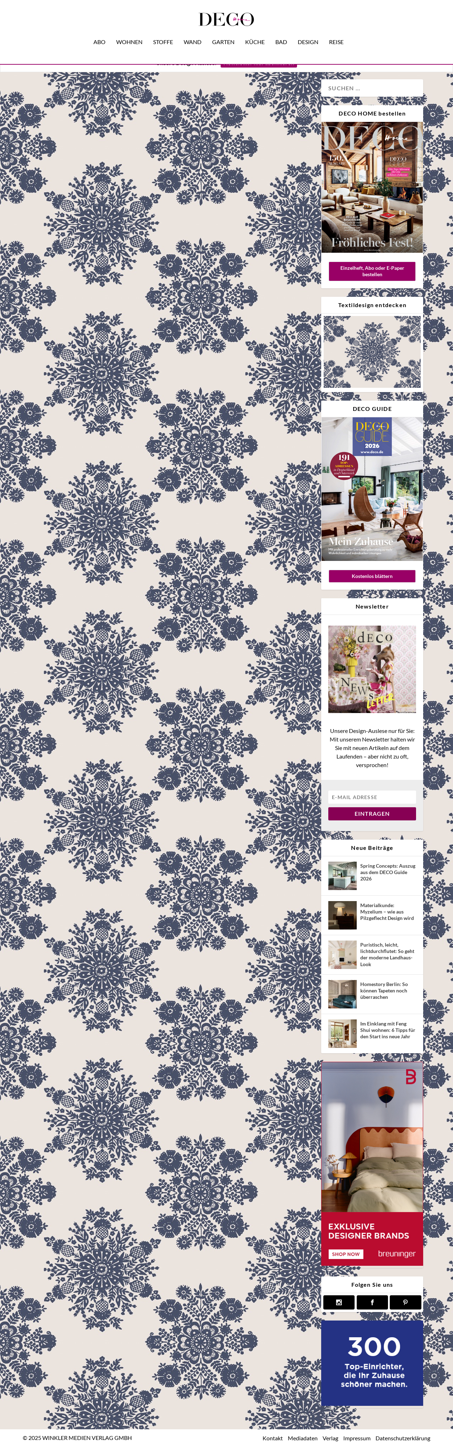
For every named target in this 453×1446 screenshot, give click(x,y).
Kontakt (273, 1438)
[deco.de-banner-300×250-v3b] (372, 1404)
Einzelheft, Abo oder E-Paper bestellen (372, 271)
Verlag (330, 1438)
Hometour (49, 439)
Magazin (100, 439)
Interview (75, 439)
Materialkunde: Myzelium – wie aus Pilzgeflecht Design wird (387, 911)
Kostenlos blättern (372, 576)
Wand (192, 31)
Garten (223, 31)
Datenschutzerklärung (403, 1438)
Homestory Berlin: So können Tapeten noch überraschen (384, 990)
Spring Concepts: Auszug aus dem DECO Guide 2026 (387, 872)
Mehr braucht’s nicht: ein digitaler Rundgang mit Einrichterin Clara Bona (94, 321)
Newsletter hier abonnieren (258, 62)
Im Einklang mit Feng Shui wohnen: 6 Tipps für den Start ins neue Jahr (387, 1030)
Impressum (357, 1438)
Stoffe (163, 31)
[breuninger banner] (372, 1264)
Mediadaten (303, 1438)
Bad (281, 31)
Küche (255, 31)
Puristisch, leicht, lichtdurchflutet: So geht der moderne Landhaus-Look (387, 954)
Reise (336, 31)
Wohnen (129, 31)
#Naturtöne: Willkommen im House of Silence (239, 300)
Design (308, 31)
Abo (99, 31)
